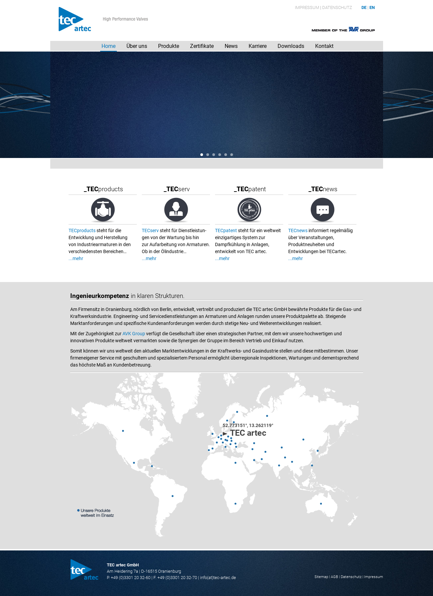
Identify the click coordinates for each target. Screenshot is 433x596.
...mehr (76, 258)
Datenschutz (337, 7)
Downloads (291, 46)
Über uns (136, 46)
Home (108, 46)
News (231, 46)
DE (363, 7)
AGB (334, 577)
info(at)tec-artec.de (218, 577)
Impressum (307, 7)
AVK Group (133, 333)
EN (372, 7)
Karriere (258, 46)
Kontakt (324, 46)
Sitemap (321, 577)
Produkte (168, 46)
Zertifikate (202, 46)
